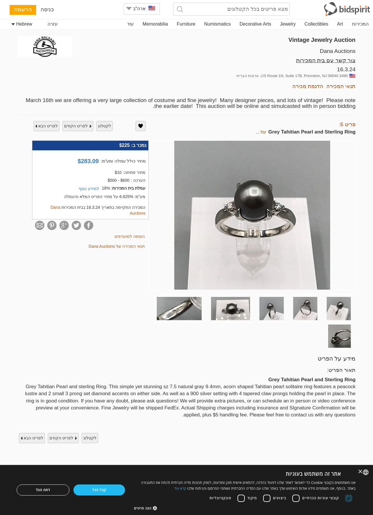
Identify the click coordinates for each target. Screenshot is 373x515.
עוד (130, 24)
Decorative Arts (255, 24)
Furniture (186, 24)
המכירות (360, 24)
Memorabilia (155, 24)
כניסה (47, 9)
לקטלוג (104, 126)
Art (340, 24)
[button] (245, 508)
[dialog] (186, 490)
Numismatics (217, 24)
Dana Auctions (338, 51)
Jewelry (288, 24)
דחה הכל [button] (43, 489)
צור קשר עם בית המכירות (326, 60)
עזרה (52, 24)
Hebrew (21, 24)
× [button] (360, 472)
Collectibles (316, 24)
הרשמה (23, 9)
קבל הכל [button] (99, 489)
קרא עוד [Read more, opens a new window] (180, 488)
